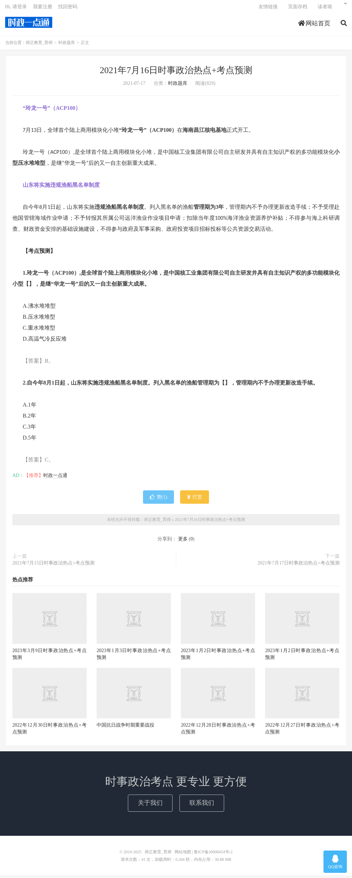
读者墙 (325, 8)
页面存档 (297, 8)
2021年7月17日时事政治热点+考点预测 (298, 565)
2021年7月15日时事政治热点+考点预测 (53, 565)
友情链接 (268, 8)
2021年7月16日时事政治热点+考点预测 (176, 73)
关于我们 (150, 805)
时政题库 (66, 45)
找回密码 (67, 8)
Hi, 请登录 (16, 8)
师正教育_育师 (28, 24)
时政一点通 (55, 478)
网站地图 (183, 854)
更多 (183, 541)
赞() (158, 499)
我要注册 (42, 8)
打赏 (194, 499)
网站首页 (314, 25)
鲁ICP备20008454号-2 (213, 854)
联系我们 (201, 805)
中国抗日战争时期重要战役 (125, 727)
